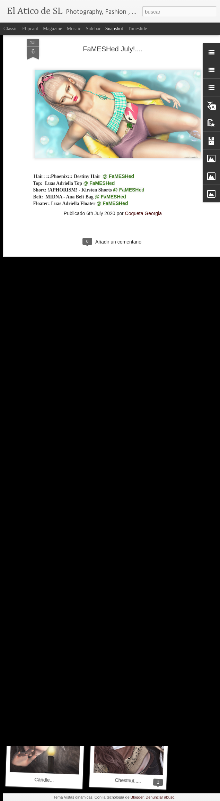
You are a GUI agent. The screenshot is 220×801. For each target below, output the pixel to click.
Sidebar (93, 28)
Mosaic (74, 28)
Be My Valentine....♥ (46, 689)
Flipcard (30, 28)
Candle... (44, 780)
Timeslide (137, 28)
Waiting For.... (43, 591)
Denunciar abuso (160, 797)
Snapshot (114, 28)
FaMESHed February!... (130, 689)
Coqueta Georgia (143, 166)
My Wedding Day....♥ (126, 591)
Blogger (137, 797)
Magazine (52, 28)
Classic (10, 28)
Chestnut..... (128, 780)
